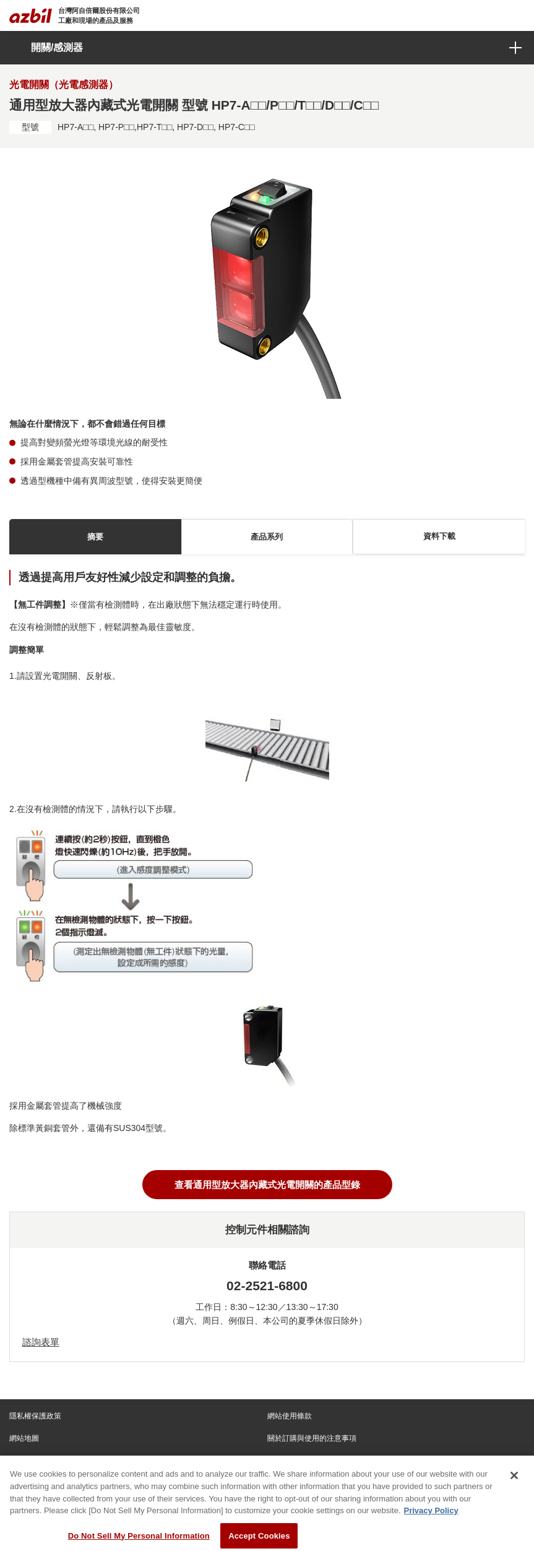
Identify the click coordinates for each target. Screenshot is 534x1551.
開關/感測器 (57, 47)
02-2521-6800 (267, 1285)
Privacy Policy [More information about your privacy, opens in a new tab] (431, 1516)
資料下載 (439, 536)
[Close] (514, 1481)
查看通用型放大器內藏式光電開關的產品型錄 (267, 1184)
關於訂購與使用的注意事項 (311, 1438)
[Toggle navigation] (517, 16)
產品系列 (267, 536)
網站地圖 (24, 1438)
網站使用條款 (289, 1416)
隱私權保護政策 (35, 1416)
